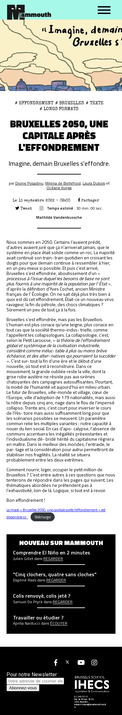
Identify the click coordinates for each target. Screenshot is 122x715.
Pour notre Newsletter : (35, 677)
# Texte (94, 103)
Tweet (23, 208)
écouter (58, 623)
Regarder (53, 558)
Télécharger (42, 517)
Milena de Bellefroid (63, 183)
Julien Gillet (23, 558)
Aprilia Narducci (26, 623)
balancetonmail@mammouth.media (90, 705)
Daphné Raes (24, 580)
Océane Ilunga (59, 188)
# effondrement (34, 103)
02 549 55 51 (81, 697)
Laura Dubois (94, 183)
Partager (88, 200)
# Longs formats (59, 109)
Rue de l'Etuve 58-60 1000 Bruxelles (84, 700)
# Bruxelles (69, 103)
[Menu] (104, 10)
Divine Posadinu (29, 183)
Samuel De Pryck (28, 602)
